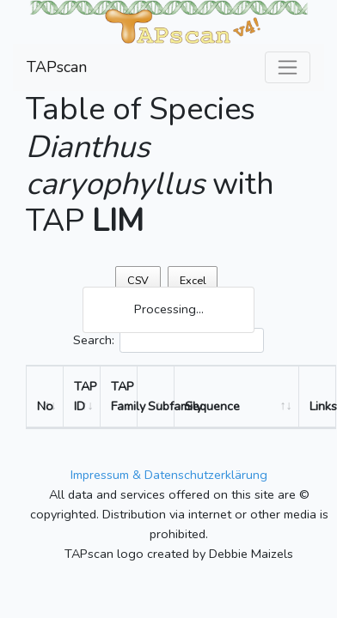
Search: (168, 340)
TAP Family (124, 396)
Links (322, 406)
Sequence (212, 406)
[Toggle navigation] (287, 67)
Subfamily (161, 406)
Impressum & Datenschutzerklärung (168, 474)
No (45, 406)
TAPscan (57, 67)
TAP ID (85, 396)
